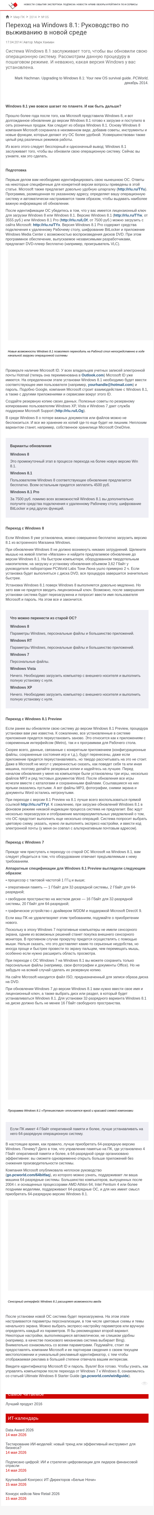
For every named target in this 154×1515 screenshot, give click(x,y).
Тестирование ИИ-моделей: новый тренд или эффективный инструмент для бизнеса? (71, 1446)
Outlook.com (93, 375)
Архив (91, 4)
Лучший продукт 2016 (24, 1404)
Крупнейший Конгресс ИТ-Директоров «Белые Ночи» (51, 1480)
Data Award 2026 (20, 1430)
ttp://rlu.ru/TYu (132, 189)
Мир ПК (19, 17)
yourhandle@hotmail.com (110, 385)
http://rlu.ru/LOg (69, 411)
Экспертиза (54, 4)
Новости (29, 4)
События (41, 4)
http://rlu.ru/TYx (46, 225)
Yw (139, 215)
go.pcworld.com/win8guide (105, 1376)
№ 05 (45, 17)
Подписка (69, 4)
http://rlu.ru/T (125, 215)
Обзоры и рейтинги (108, 4)
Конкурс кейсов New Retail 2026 (33, 1494)
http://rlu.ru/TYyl (35, 804)
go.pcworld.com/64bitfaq (28, 1175)
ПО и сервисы (129, 4)
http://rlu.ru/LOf (74, 220)
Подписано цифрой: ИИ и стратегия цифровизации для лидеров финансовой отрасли (72, 1464)
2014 (33, 17)
